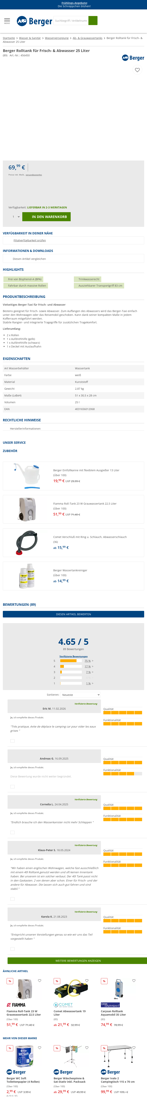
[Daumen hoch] (12, 741)
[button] (73, 476)
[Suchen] (92, 20)
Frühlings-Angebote (74, 3)
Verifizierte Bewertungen (74, 656)
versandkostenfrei (34, 174)
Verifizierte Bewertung (85, 703)
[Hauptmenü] (7, 21)
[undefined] (97, 476)
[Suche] (70, 20)
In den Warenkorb (46, 216)
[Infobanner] (74, 5)
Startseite (9, 38)
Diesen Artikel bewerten (73, 614)
